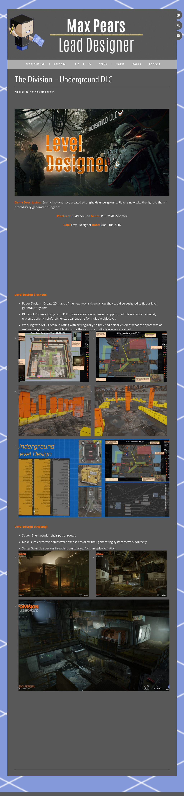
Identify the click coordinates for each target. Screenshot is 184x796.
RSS (177, 25)
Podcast (154, 64)
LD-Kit (120, 64)
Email (177, 35)
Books (137, 64)
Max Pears (48, 92)
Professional (35, 64)
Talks (103, 64)
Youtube (177, 14)
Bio (77, 64)
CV (89, 64)
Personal (60, 64)
